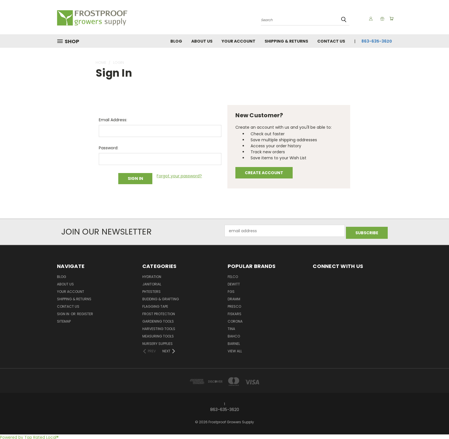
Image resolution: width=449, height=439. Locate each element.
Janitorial (151, 282)
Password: (108, 148)
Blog (176, 41)
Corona (235, 319)
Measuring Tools (158, 334)
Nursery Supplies (157, 342)
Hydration (151, 275)
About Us (201, 41)
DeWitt (234, 282)
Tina (231, 327)
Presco (234, 305)
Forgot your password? (179, 176)
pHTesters (151, 290)
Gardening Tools (158, 319)
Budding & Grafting (160, 297)
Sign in (63, 312)
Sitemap (64, 319)
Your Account (238, 41)
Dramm (234, 297)
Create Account (264, 173)
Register (85, 312)
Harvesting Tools (158, 327)
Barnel (234, 342)
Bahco (234, 334)
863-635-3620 (376, 41)
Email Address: (113, 120)
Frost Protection (158, 312)
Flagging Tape (155, 305)
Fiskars (234, 312)
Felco (233, 275)
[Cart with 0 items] (390, 18)
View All (235, 349)
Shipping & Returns (286, 41)
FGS (231, 290)
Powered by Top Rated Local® (29, 436)
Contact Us (331, 41)
